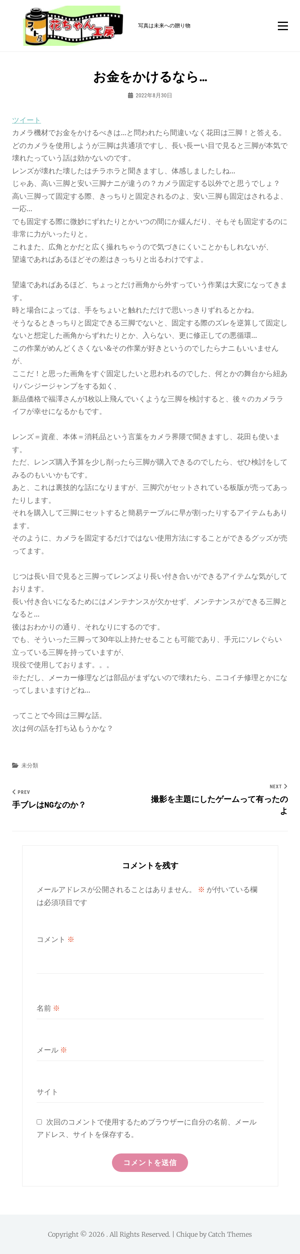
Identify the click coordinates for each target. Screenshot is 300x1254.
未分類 (29, 765)
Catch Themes (230, 1234)
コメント (55, 939)
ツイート (26, 120)
